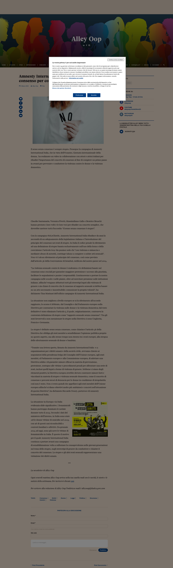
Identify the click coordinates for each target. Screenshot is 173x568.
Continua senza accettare (116, 59)
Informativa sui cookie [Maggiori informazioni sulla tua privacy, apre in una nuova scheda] (76, 78)
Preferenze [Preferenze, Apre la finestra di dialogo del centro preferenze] (79, 95)
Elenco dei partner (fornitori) (61, 88)
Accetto (94, 95)
